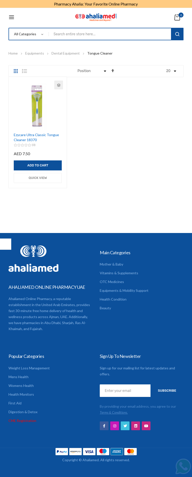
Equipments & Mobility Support (124, 290)
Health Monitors (21, 394)
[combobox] (111, 34)
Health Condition (113, 299)
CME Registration (22, 420)
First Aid (15, 403)
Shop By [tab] (5, 244)
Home (13, 53)
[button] (58, 85)
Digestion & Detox (23, 412)
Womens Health (21, 385)
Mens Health (18, 377)
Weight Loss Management (29, 368)
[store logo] (96, 17)
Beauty (105, 308)
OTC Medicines (112, 282)
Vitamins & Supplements (119, 273)
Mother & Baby (111, 264)
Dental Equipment (66, 53)
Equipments (35, 53)
